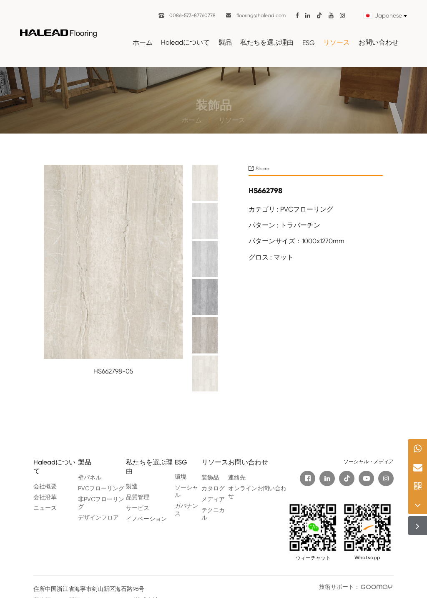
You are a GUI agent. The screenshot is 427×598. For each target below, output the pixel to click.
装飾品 (210, 477)
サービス (137, 508)
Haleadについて (185, 42)
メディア (213, 499)
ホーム (143, 42)
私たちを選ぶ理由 (267, 42)
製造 (132, 486)
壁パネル (89, 477)
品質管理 (137, 497)
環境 (180, 476)
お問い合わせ (379, 42)
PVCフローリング (101, 488)
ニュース (45, 508)
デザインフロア (98, 517)
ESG (308, 43)
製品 (225, 42)
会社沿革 (45, 497)
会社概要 (45, 486)
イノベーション (146, 518)
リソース (336, 42)
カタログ (213, 488)
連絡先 (237, 477)
